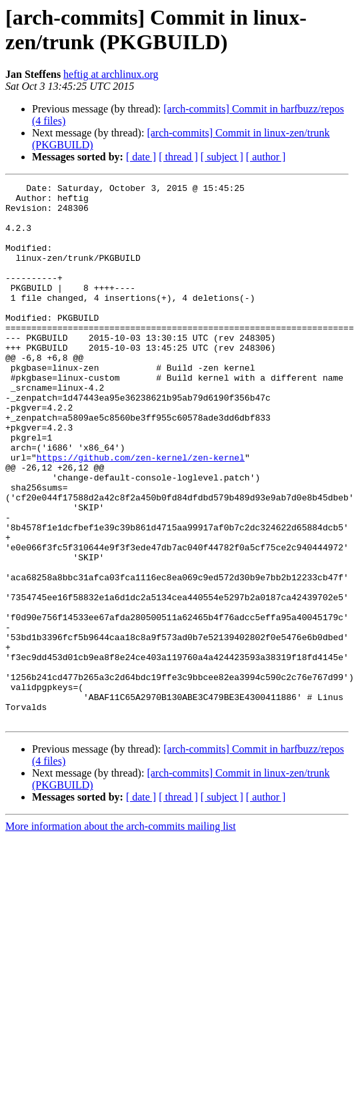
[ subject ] (222, 156)
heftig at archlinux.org (110, 74)
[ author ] (266, 156)
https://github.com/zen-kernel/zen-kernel (141, 513)
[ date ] (141, 156)
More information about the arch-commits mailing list (120, 934)
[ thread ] (178, 156)
